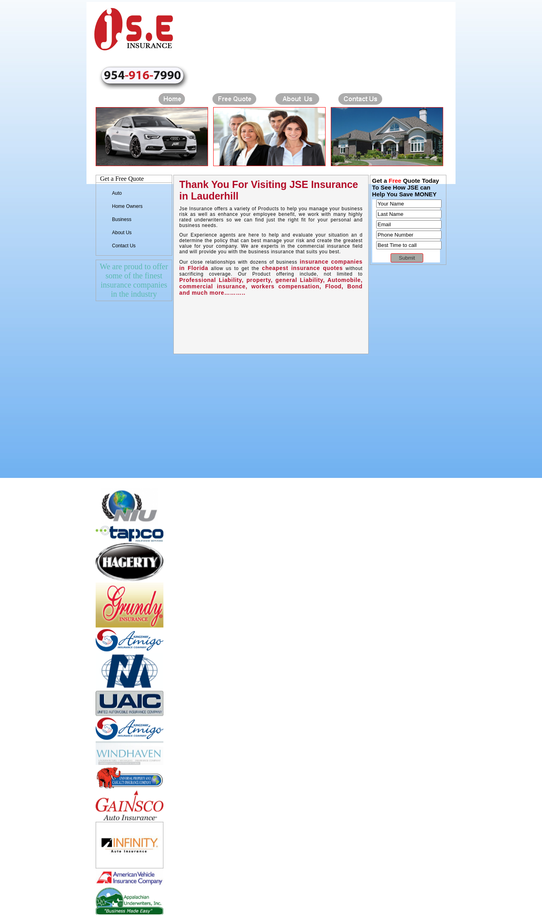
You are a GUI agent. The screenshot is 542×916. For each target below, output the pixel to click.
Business (122, 219)
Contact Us (124, 246)
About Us (122, 232)
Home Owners (127, 206)
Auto (117, 193)
